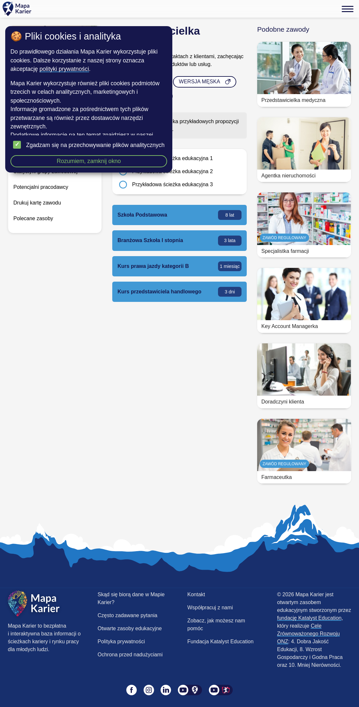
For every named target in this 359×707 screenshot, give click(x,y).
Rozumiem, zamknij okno (89, 161)
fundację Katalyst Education (309, 618)
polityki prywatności (64, 69)
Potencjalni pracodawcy (40, 187)
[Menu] (347, 9)
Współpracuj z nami (210, 607)
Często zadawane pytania (127, 615)
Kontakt (196, 594)
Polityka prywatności (121, 641)
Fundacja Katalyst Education (220, 641)
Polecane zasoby (33, 218)
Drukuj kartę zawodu (37, 203)
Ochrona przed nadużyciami (130, 654)
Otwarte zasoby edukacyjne (130, 628)
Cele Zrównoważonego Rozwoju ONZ (308, 633)
